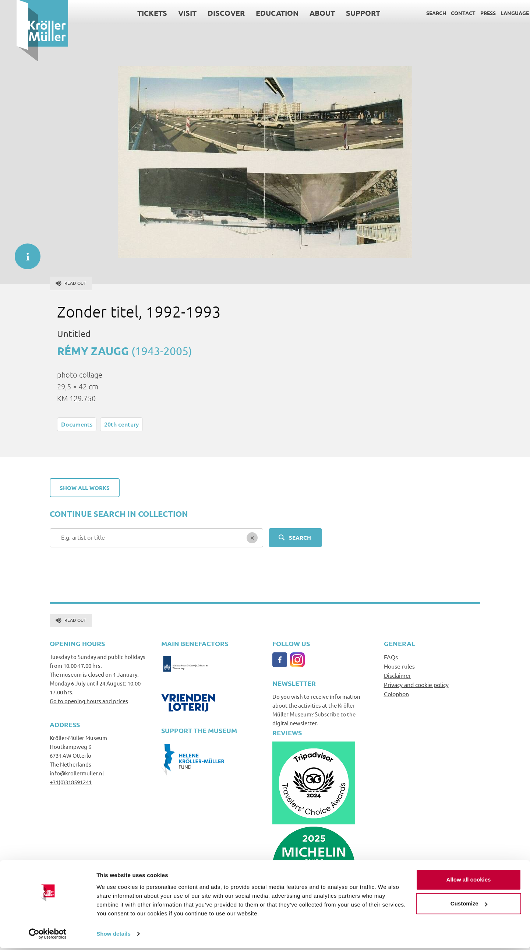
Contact (446, 13)
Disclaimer (397, 675)
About (305, 13)
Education (260, 13)
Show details (113, 935)
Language (498, 13)
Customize (469, 905)
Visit (171, 13)
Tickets (136, 13)
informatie (24, 252)
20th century (121, 424)
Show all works (85, 487)
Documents (76, 424)
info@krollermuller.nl (77, 773)
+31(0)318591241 (71, 781)
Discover (209, 13)
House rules (399, 666)
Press (471, 13)
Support (346, 13)
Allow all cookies (468, 881)
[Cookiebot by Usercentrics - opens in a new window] (47, 935)
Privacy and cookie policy (416, 684)
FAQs (391, 656)
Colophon (396, 693)
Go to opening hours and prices (89, 700)
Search (420, 13)
